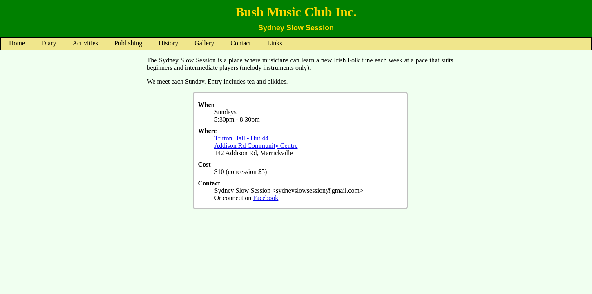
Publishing (128, 43)
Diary (48, 43)
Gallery (204, 43)
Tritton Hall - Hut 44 (241, 138)
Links (274, 43)
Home (17, 43)
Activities (85, 43)
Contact (240, 43)
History (168, 43)
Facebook (265, 197)
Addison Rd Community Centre (256, 145)
